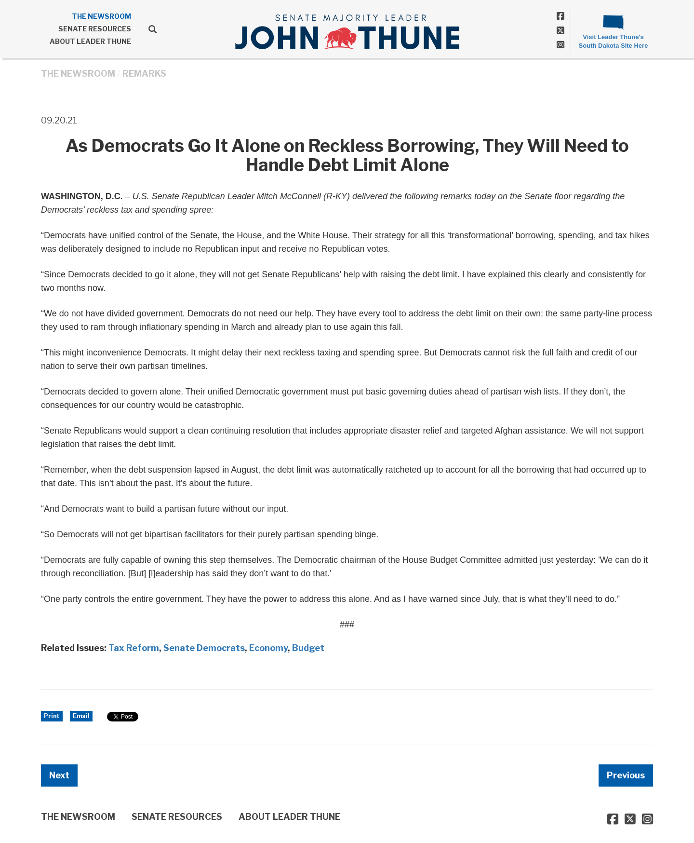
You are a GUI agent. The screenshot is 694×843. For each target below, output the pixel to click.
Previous (626, 775)
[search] (149, 29)
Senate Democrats (204, 648)
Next (59, 775)
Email (81, 716)
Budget (308, 648)
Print (52, 716)
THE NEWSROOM (101, 16)
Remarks (144, 73)
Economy (268, 648)
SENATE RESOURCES (94, 29)
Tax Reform (133, 648)
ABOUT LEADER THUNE (90, 41)
